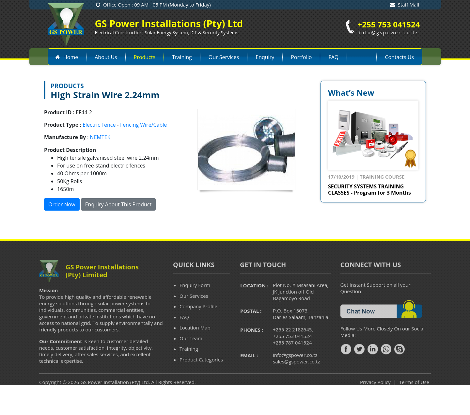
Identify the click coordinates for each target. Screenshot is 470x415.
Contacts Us (399, 57)
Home (66, 57)
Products (144, 57)
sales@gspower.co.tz (296, 371)
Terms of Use (414, 392)
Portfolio (301, 57)
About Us (106, 57)
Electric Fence (99, 124)
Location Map (195, 337)
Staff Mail (404, 4)
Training (182, 57)
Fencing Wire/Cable (143, 124)
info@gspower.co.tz (295, 365)
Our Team (191, 348)
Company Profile (198, 316)
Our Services (224, 57)
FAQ (333, 57)
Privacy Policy (375, 392)
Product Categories (201, 369)
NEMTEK (100, 137)
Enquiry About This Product (118, 204)
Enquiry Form (195, 295)
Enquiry (265, 57)
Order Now (61, 204)
